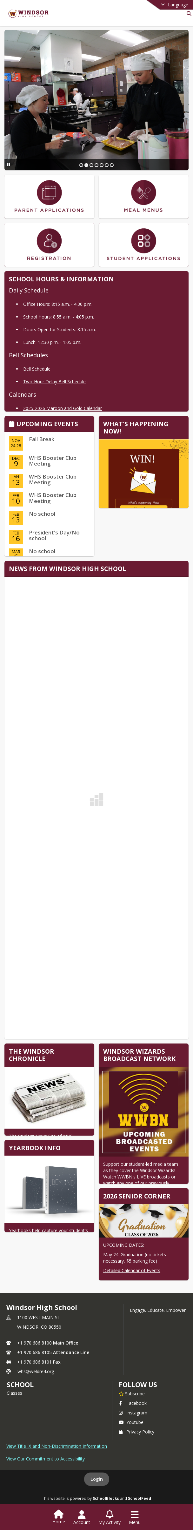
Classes (14, 1393)
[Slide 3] (91, 165)
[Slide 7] (112, 165)
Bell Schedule (36, 369)
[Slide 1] (81, 165)
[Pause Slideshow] (8, 164)
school (20, 1384)
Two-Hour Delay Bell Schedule (54, 382)
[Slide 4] (96, 165)
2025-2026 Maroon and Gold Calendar (62, 408)
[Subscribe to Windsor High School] (132, 1393)
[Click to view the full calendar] (12, 424)
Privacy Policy (136, 1432)
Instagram (133, 1413)
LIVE (142, 1177)
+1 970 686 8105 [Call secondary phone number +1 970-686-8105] (34, 1352)
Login (96, 1479)
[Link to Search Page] (187, 13)
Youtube (131, 1422)
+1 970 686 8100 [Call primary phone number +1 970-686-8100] (34, 1343)
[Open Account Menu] (81, 1518)
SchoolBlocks (106, 1498)
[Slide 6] (107, 165)
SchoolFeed (139, 1498)
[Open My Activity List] (109, 1518)
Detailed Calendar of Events (131, 1270)
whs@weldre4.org (35, 1371)
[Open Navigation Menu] (135, 1518)
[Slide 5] (101, 165)
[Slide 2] (86, 165)
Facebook (133, 1403)
